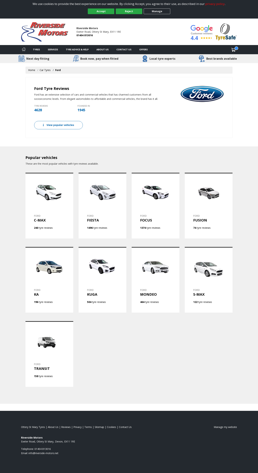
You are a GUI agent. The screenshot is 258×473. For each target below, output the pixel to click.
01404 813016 (84, 35)
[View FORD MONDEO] (155, 280)
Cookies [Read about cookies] (111, 427)
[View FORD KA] (49, 280)
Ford (58, 70)
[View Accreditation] (226, 31)
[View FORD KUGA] (102, 280)
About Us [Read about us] (53, 427)
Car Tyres (45, 70)
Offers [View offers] (143, 49)
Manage (157, 11)
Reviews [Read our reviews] (66, 427)
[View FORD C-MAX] (49, 205)
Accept (101, 11)
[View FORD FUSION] (209, 205)
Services (53, 49)
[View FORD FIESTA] (102, 205)
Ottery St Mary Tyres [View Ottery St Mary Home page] (33, 427)
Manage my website (225, 427)
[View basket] (234, 49)
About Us (102, 49)
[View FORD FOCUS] (155, 205)
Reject (129, 11)
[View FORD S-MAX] (209, 280)
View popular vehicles (58, 125)
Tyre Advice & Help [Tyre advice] (77, 49)
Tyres (36, 49)
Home (31, 70)
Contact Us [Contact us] (123, 49)
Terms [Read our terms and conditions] (88, 427)
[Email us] (43, 453)
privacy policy (215, 4)
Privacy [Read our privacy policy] (77, 427)
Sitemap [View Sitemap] (99, 427)
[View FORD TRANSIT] (49, 354)
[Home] (23, 49)
